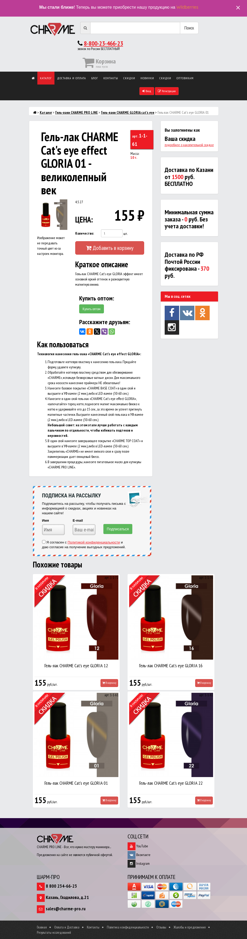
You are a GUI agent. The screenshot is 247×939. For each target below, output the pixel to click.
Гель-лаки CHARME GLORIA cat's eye (127, 112)
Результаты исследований (54, 932)
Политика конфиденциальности (128, 927)
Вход (146, 91)
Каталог (46, 78)
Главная (42, 927)
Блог (94, 78)
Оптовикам (185, 78)
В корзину (109, 683)
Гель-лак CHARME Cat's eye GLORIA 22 (171, 783)
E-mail (78, 520)
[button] (62, 204)
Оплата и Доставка (66, 927)
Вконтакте (139, 854)
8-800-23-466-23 (103, 43)
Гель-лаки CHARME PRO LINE (76, 112)
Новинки (147, 78)
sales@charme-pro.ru (65, 909)
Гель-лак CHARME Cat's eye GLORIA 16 (171, 666)
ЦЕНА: (82, 219)
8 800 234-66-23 (61, 886)
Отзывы (161, 927)
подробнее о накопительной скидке (189, 144)
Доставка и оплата (71, 78)
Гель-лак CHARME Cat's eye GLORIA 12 (76, 666)
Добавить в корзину (109, 247)
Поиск (189, 28)
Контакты (110, 78)
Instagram (139, 863)
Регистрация (167, 91)
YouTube (138, 846)
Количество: (84, 233)
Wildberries (187, 7)
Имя (45, 520)
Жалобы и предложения (190, 927)
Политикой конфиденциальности (94, 542)
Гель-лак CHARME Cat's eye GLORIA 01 (76, 783)
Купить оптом (91, 309)
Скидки (129, 78)
